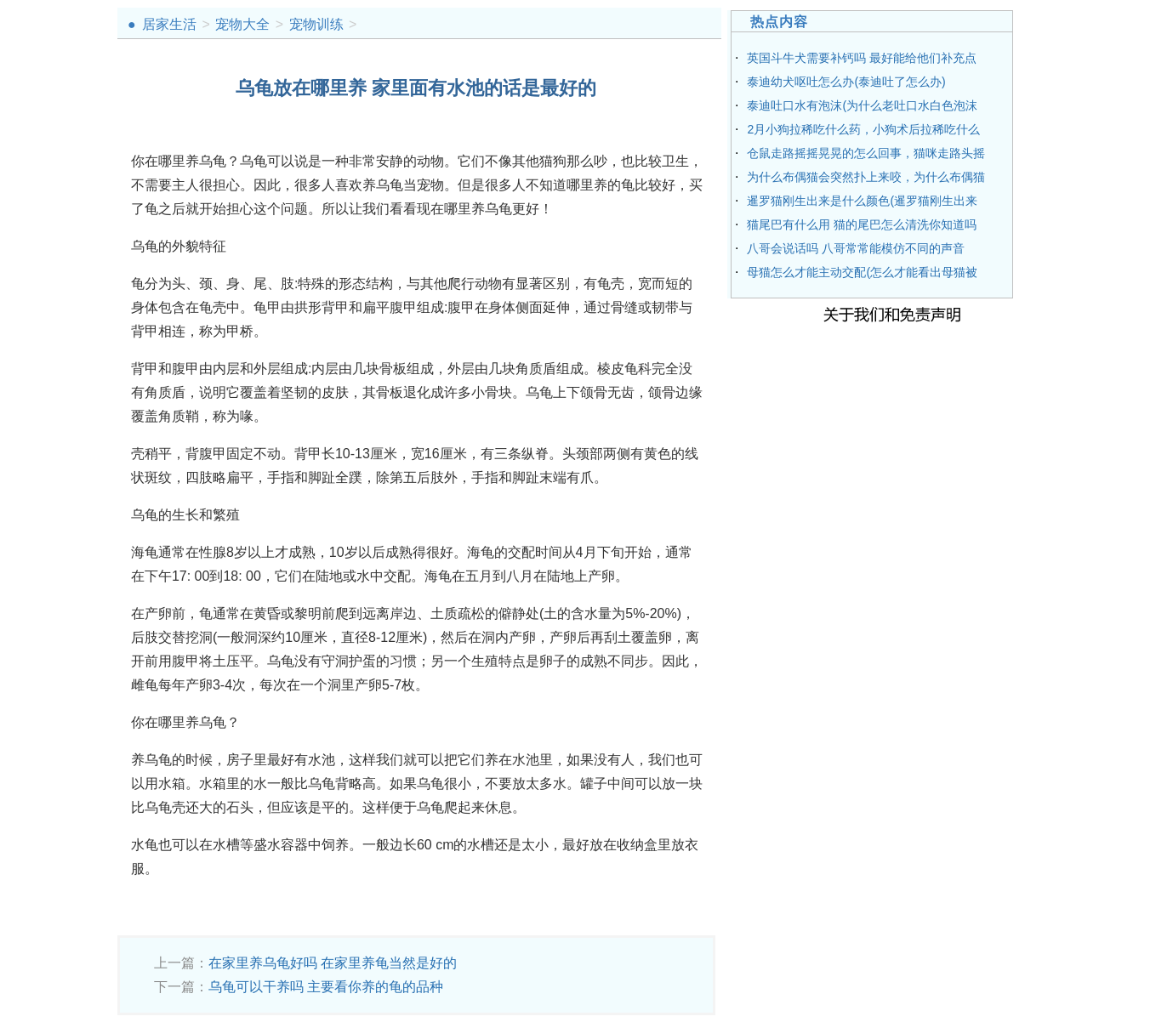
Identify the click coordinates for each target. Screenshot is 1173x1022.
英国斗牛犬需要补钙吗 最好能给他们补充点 (862, 58)
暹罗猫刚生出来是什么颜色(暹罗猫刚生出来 (862, 200)
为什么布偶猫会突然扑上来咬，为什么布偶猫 (866, 177)
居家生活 (169, 24)
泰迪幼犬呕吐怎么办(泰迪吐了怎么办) (846, 81)
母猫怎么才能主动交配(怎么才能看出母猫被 (862, 272)
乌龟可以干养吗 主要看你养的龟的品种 (325, 986)
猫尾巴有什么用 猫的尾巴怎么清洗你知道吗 (862, 224)
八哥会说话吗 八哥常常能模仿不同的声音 (856, 248)
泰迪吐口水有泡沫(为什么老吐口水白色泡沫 (862, 105)
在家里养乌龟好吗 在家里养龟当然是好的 (332, 963)
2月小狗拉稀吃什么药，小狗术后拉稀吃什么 (863, 129)
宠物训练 (316, 24)
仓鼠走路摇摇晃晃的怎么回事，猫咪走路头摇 (866, 153)
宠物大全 (242, 24)
